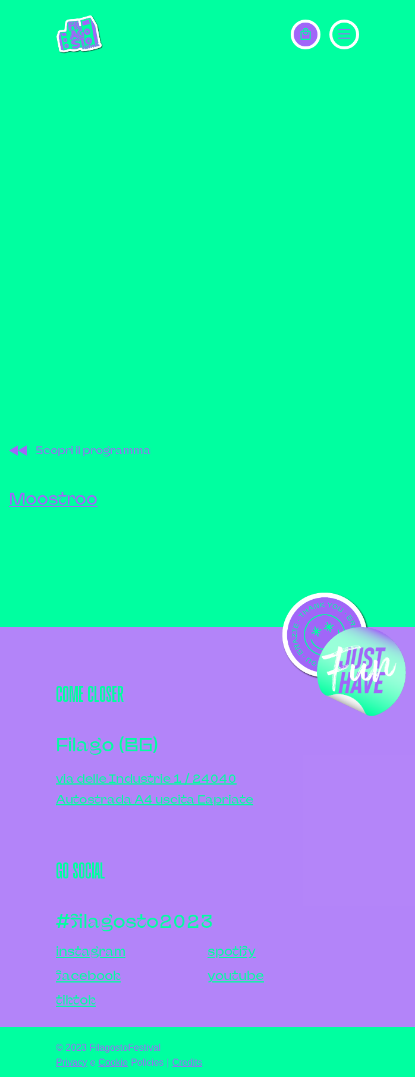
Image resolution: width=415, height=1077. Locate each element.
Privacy (71, 1062)
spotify (232, 951)
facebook (88, 975)
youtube (236, 975)
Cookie (113, 1062)
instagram (90, 951)
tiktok (76, 1000)
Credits (187, 1062)
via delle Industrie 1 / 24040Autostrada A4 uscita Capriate (154, 789)
